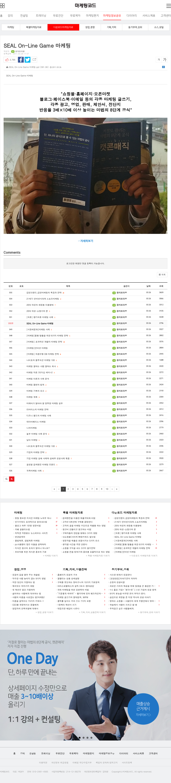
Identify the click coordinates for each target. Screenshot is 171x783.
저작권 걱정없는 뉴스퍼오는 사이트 (35, 533)
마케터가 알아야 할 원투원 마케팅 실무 (45, 403)
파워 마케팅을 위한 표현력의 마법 (80, 590)
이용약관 (43, 762)
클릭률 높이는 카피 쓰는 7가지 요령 (80, 601)
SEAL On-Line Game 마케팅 (40, 323)
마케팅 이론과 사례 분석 (38, 378)
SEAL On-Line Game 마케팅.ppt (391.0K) (85, 67)
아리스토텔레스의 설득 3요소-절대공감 (75, 585)
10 (107, 489)
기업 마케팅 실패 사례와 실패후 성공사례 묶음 (49, 458)
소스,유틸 (159, 27)
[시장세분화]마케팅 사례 (39, 329)
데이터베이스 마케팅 (36, 421)
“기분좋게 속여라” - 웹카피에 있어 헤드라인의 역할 (81, 593)
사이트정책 (127, 762)
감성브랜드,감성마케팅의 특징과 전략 (45, 292)
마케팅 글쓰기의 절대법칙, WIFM (80, 597)
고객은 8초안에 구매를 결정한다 (85, 522)
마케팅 (11, 27)
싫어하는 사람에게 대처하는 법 (26, 593)
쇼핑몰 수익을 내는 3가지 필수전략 (78, 548)
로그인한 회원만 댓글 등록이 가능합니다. (85, 263)
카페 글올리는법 (35, 529)
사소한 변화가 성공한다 (120, 574)
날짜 (148, 286)
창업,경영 (90, 27)
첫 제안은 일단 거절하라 (23, 589)
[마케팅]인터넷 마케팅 (37, 347)
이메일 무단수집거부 (82, 762)
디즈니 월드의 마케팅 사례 (39, 415)
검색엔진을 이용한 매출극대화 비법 (85, 518)
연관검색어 (19, 536)
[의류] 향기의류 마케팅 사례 (41, 317)
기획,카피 (111, 27)
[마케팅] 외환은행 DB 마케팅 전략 (44, 353)
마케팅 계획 (33, 396)
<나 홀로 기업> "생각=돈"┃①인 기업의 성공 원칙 (132, 589)
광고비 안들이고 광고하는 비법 (76, 529)
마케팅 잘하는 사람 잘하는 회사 (42, 366)
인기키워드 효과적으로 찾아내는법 (35, 522)
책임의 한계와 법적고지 (107, 762)
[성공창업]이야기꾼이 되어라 (122, 578)
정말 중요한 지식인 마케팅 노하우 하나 (35, 518)
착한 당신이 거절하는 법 (32, 582)
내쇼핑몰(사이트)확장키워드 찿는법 (78, 536)
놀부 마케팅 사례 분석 (38, 433)
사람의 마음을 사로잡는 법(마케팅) (28, 597)
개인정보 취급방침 (59, 762)
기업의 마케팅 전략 (36, 452)
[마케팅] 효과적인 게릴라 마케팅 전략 (46, 341)
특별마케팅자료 (33, 27)
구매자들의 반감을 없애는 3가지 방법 (79, 533)
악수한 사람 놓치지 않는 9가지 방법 (32, 578)
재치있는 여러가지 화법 (22, 585)
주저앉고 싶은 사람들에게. (121, 608)
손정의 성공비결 (116, 582)
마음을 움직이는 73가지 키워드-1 (27, 600)
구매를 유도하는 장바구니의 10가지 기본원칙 (78, 582)
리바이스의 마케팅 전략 (37, 409)
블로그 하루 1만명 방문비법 (35, 525)
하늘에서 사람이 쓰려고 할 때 (133, 605)
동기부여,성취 (135, 27)
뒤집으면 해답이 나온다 (67, 608)
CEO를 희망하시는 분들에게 (24, 604)
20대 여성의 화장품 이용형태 (41, 304)
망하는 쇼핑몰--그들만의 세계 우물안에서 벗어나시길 (134, 601)
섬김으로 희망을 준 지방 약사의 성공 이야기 (129, 597)
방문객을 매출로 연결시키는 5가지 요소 (80, 540)
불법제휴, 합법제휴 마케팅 (27, 540)
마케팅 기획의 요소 (36, 390)
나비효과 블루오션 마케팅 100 (42, 360)
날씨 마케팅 (33, 439)
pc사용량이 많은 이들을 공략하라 (30, 544)
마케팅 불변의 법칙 (36, 384)
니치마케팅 (32, 427)
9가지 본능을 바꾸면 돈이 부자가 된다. (127, 593)
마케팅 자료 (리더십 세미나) (41, 372)
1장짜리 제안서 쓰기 (80, 605)
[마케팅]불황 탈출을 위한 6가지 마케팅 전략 (48, 335)
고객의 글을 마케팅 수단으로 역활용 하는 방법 (83, 525)
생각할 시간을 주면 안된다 (74, 544)
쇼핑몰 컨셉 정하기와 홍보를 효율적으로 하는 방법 (85, 551)
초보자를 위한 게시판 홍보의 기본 (30, 551)
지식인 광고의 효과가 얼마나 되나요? (32, 548)
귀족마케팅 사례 (35, 470)
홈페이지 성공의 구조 (80, 575)
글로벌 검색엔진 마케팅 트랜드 (42, 464)
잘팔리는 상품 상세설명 (80, 578)
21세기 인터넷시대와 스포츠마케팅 (44, 298)
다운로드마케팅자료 (63, 27)
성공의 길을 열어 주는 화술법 (32, 575)
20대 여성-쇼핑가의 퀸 (38, 310)
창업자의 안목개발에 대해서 (24, 608)
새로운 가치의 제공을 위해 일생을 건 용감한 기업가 (133, 586)
